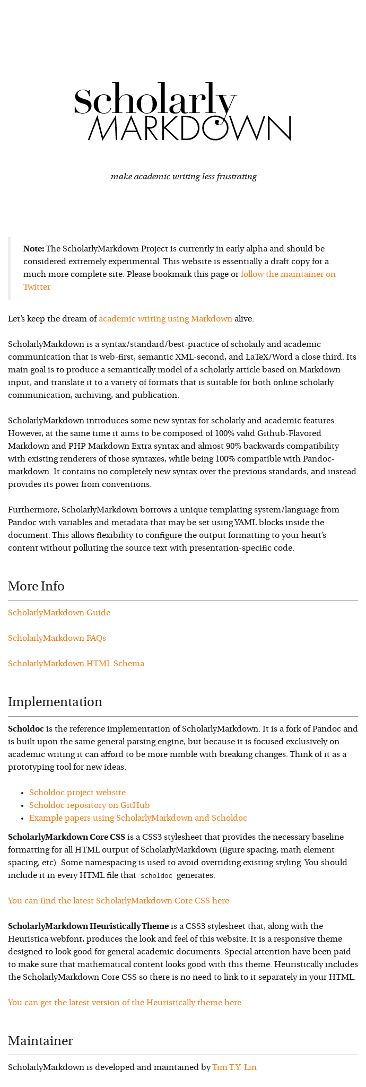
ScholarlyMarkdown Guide (59, 613)
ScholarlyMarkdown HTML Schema (76, 664)
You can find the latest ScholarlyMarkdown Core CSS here (118, 901)
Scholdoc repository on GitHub (89, 806)
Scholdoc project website (77, 793)
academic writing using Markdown (165, 319)
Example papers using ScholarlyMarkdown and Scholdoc (138, 818)
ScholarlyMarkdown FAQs (57, 638)
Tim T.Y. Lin (234, 1068)
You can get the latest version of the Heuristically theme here (124, 1003)
